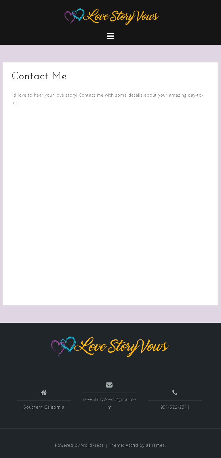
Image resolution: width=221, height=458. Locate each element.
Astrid (132, 445)
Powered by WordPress (79, 445)
